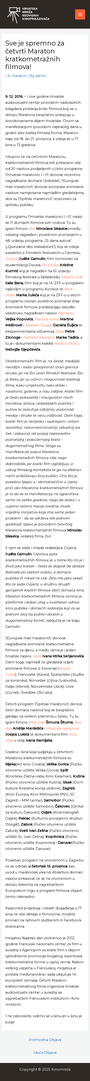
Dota (59, 331)
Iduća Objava (45, 1052)
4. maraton (17, 76)
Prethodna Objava (45, 1040)
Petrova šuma (47, 319)
